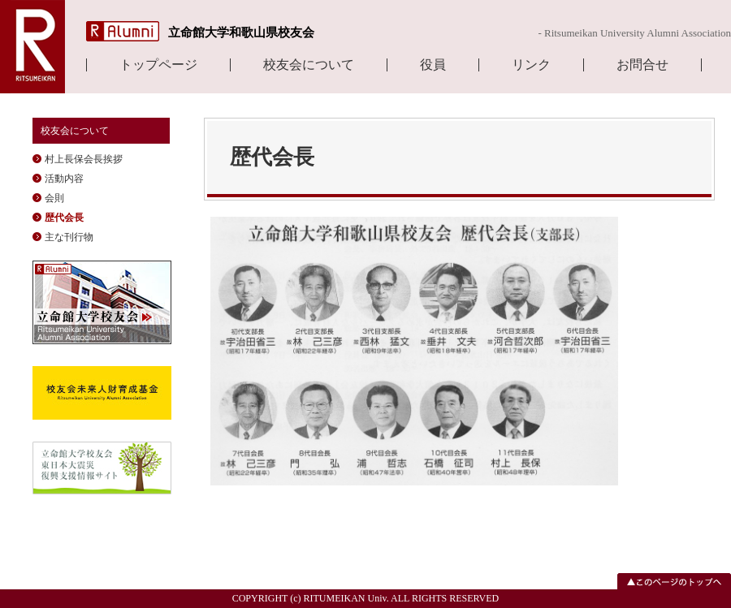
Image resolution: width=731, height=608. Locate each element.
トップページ (158, 64)
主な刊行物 (69, 237)
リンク (531, 64)
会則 (54, 198)
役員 (433, 64)
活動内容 (64, 178)
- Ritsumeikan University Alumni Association (634, 33)
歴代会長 (64, 217)
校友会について (308, 64)
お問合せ (642, 64)
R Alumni (122, 31)
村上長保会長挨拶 (84, 159)
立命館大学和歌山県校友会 (241, 32)
